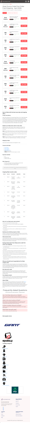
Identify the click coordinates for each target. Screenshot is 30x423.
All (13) (4, 12)
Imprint (17, 406)
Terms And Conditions (19, 415)
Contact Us (17, 403)
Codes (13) (10, 12)
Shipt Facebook (6, 148)
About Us (17, 401)
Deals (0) (15, 12)
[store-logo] (15, 325)
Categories (2, 415)
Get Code (24, 18)
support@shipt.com (7, 150)
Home (4, 4)
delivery (25, 281)
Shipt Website (6, 147)
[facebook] (3, 407)
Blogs (2, 417)
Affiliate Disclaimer (18, 414)
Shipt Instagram (6, 149)
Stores (7, 4)
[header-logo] (12, 1)
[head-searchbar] (26, 1)
